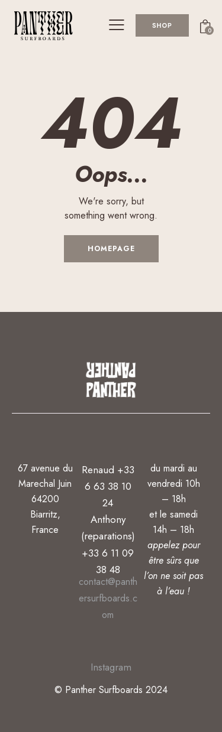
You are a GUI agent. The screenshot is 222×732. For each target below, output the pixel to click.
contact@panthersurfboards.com (108, 598)
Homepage (111, 248)
